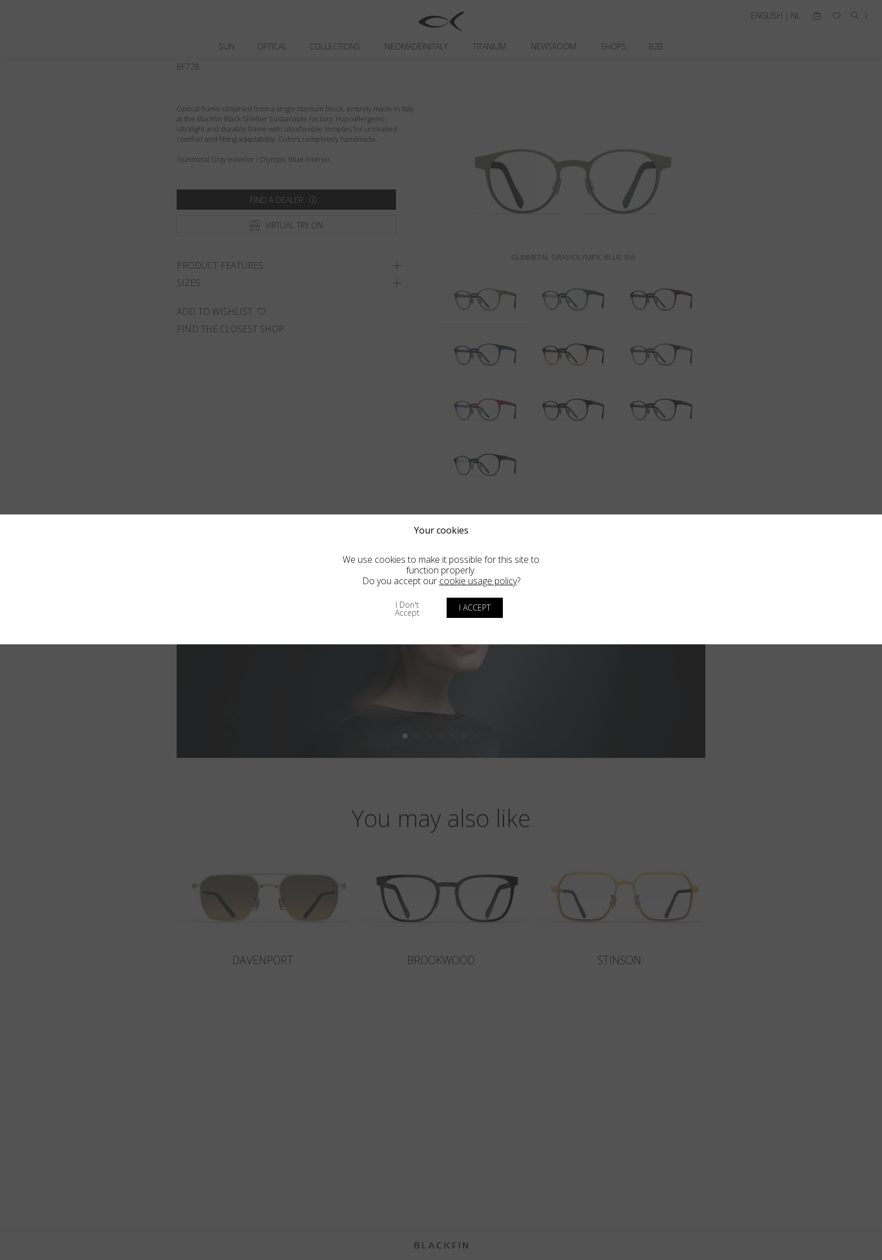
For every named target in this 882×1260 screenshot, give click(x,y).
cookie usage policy (478, 581)
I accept (474, 607)
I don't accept (407, 608)
